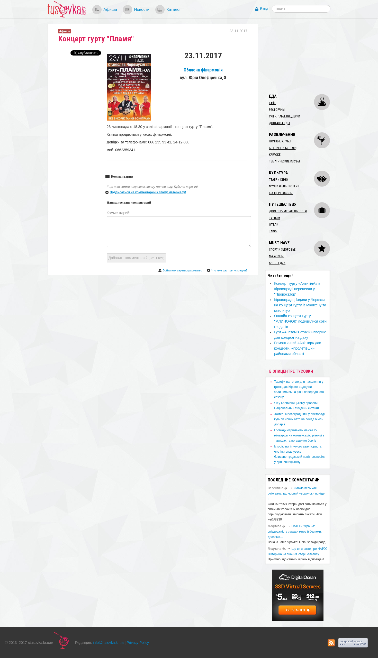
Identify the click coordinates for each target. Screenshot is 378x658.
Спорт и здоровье (282, 249)
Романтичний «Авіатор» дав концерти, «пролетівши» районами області (297, 348)
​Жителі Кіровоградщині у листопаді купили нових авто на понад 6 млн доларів (299, 419)
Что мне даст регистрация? (229, 270)
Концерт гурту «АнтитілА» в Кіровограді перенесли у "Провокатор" (297, 288)
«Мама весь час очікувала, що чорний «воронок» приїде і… (296, 493)
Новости (141, 9)
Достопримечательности (288, 211)
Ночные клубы (280, 141)
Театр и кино (278, 179)
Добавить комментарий (137, 258)
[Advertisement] (303, 56)
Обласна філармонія (203, 69)
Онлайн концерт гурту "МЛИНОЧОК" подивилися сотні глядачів (300, 321)
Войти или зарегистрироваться (183, 270)
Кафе (272, 103)
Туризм (274, 218)
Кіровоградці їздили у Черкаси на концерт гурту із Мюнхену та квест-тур (300, 305)
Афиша (110, 9)
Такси (273, 231)
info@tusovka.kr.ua (108, 643)
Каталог (173, 9)
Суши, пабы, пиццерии (284, 116)
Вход (264, 9)
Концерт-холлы (281, 193)
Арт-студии (277, 263)
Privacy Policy (138, 643)
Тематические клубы (284, 161)
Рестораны (277, 110)
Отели (273, 224)
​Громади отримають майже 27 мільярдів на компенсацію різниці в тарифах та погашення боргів (299, 435)
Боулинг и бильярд (283, 148)
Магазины (276, 256)
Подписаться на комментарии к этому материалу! (148, 192)
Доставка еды (279, 123)
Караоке (275, 155)
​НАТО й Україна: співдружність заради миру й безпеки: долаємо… (295, 531)
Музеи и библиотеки (284, 186)
